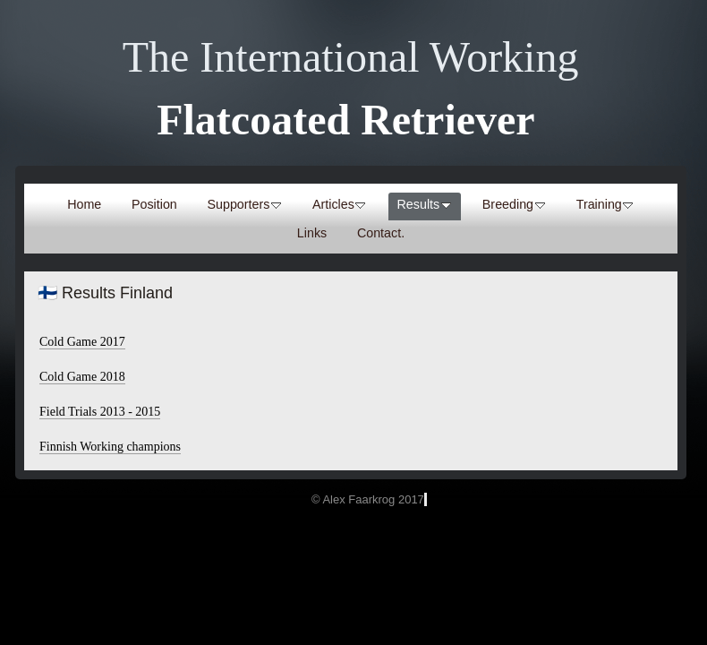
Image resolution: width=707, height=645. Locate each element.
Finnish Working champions (110, 446)
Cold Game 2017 (82, 341)
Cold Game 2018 (82, 376)
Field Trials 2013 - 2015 (99, 411)
